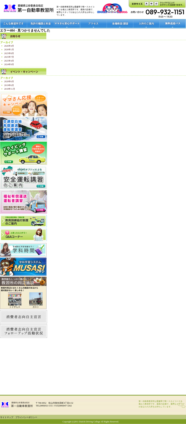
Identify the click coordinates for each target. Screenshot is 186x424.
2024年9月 (9, 64)
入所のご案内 (146, 23)
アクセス (93, 23)
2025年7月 (9, 57)
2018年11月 (9, 89)
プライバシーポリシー (26, 417)
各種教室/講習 (120, 23)
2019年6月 (9, 85)
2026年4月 (9, 46)
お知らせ (23, 36)
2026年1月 (9, 49)
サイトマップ (6, 417)
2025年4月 (9, 61)
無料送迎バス (172, 23)
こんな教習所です (13, 23)
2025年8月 (9, 53)
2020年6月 (9, 81)
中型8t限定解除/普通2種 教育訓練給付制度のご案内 (23, 221)
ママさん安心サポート (67, 23)
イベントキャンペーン (23, 71)
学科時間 (23, 250)
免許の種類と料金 (40, 23)
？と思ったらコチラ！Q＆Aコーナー (23, 235)
